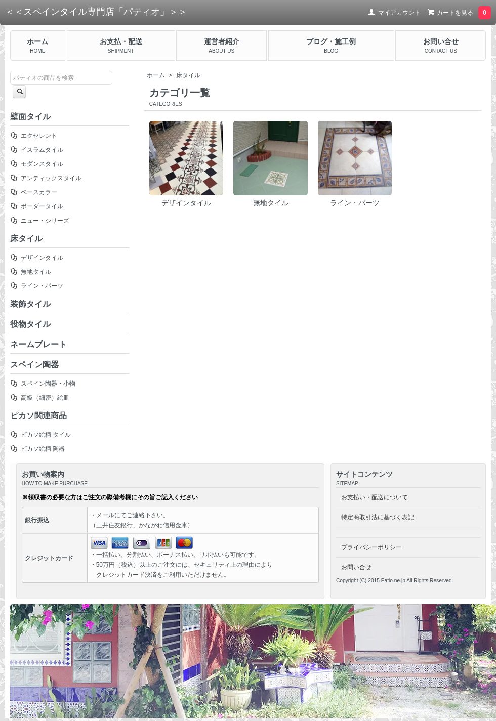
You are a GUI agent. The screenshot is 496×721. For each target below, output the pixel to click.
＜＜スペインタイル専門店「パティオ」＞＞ (96, 12)
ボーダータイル (36, 206)
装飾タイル (30, 304)
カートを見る (457, 12)
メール (105, 515)
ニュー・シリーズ (39, 220)
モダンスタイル (36, 163)
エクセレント (33, 135)
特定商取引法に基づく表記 (377, 517)
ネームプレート (38, 344)
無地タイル (270, 164)
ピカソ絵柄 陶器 (37, 448)
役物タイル (30, 324)
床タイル (188, 75)
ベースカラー (33, 192)
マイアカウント (394, 12)
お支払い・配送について (374, 497)
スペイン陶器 (34, 364)
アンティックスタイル (45, 178)
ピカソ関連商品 (38, 415)
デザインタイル (186, 164)
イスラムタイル (36, 149)
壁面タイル (30, 116)
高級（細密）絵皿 (39, 397)
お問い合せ (356, 567)
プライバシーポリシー (371, 547)
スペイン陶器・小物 (42, 383)
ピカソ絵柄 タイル (40, 434)
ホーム (156, 75)
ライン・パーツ (355, 164)
